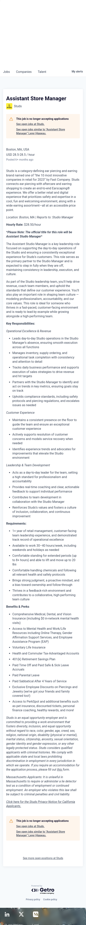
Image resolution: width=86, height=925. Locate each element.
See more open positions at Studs (43, 858)
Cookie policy (50, 899)
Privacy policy (33, 899)
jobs (6, 72)
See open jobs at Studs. (30, 124)
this (60, 769)
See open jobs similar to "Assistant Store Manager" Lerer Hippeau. (40, 131)
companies (24, 72)
